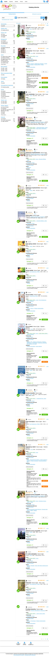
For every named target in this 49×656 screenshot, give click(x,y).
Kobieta (28, 63)
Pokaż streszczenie (29, 69)
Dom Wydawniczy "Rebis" (35, 271)
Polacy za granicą (34, 460)
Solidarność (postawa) (39, 63)
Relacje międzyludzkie (38, 308)
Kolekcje (11, 19)
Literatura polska (30, 36)
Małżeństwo (29, 342)
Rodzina (44, 341)
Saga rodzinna (39, 346)
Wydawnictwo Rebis (34, 295)
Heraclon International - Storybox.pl (38, 122)
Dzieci (28, 459)
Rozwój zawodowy (42, 460)
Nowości (11, 1)
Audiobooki (29, 130)
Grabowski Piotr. (41, 398)
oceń (47, 25)
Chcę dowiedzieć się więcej (19, 654)
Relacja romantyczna (37, 341)
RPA (28, 461)
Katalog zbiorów (12, 14)
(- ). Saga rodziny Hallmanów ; (37, 128)
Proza (31, 34)
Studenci (28, 620)
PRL (31, 341)
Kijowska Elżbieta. (42, 220)
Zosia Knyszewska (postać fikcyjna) (34, 509)
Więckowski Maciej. (42, 127)
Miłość (31, 510)
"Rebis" (31, 95)
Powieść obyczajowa (31, 67)
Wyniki (5, 1)
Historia (16, 1)
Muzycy (32, 308)
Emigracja (29, 167)
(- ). (31, 31)
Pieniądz (32, 565)
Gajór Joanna (41, 613)
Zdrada (35, 510)
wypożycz (45, 82)
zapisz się (45, 77)
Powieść (28, 39)
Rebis (31, 28)
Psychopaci (33, 620)
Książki (28, 34)
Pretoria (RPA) (37, 64)
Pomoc (21, 1)
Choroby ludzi (44, 509)
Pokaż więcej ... (4, 64)
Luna (32, 53)
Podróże (28, 460)
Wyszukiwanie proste (5, 19)
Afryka (28, 566)
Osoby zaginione (43, 459)
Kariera (28, 510)
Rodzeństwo (34, 342)
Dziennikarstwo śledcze (34, 459)
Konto (26, 1)
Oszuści (32, 63)
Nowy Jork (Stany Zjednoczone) (41, 565)
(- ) (32, 56)
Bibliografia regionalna (36, 14)
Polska (42, 64)
